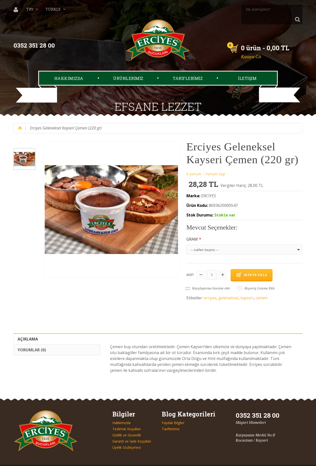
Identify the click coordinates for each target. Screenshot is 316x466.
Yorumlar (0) (32, 339)
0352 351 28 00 (35, 35)
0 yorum (194, 164)
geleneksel (228, 287)
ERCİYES (208, 186)
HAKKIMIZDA (68, 68)
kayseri (247, 287)
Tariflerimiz (170, 418)
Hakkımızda (121, 412)
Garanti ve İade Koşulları (131, 431)
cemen (262, 287)
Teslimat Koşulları (126, 418)
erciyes (210, 287)
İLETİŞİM (247, 68)
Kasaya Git (252, 46)
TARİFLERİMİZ (188, 68)
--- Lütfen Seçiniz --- (204, 240)
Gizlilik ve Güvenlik (126, 425)
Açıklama (28, 328)
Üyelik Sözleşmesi (126, 437)
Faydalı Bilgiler (173, 412)
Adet (190, 264)
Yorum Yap (216, 164)
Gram (192, 229)
